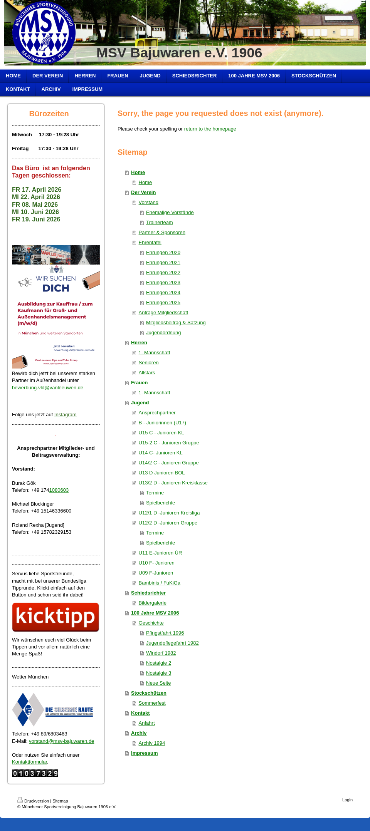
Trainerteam (159, 222)
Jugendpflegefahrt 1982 (172, 643)
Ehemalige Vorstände (170, 212)
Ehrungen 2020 (163, 252)
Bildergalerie (152, 603)
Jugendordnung (163, 332)
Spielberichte (160, 503)
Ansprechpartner (157, 413)
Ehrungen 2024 (163, 292)
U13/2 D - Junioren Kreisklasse (173, 483)
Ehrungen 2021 (163, 262)
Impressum (144, 753)
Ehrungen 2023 (163, 282)
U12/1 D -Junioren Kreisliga (169, 513)
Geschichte (151, 623)
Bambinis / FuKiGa (159, 583)
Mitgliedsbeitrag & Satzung (176, 322)
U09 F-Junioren (156, 573)
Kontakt (140, 713)
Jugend (140, 402)
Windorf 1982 (161, 653)
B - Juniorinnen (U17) (163, 423)
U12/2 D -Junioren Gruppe (168, 523)
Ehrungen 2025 (163, 302)
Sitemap (60, 801)
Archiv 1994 (152, 743)
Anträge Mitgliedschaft (163, 312)
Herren (139, 342)
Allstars (147, 372)
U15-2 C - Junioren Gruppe (169, 443)
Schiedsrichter (148, 593)
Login (347, 799)
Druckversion (33, 801)
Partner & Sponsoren (162, 232)
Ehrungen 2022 (163, 272)
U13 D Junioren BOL (162, 473)
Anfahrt (147, 723)
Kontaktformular (29, 762)
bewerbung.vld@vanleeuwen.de (47, 387)
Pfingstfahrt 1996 (165, 633)
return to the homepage (210, 129)
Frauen (139, 382)
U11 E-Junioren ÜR (160, 553)
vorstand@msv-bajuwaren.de (61, 741)
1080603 (59, 490)
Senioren (149, 362)
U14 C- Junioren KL (161, 453)
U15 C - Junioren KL (161, 433)
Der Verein (143, 192)
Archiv (138, 733)
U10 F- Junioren (157, 563)
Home (138, 172)
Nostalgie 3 (158, 673)
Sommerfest (152, 703)
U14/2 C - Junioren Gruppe (169, 463)
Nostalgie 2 (158, 663)
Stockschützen (148, 693)
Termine (155, 493)
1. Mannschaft (154, 352)
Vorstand (148, 202)
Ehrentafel (150, 242)
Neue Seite (158, 683)
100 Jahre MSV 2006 (155, 613)
